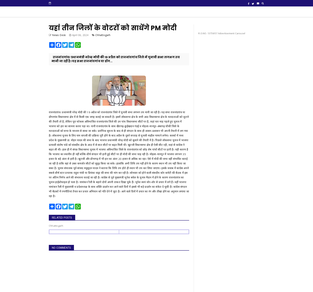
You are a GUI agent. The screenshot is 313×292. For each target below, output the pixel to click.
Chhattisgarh (102, 35)
